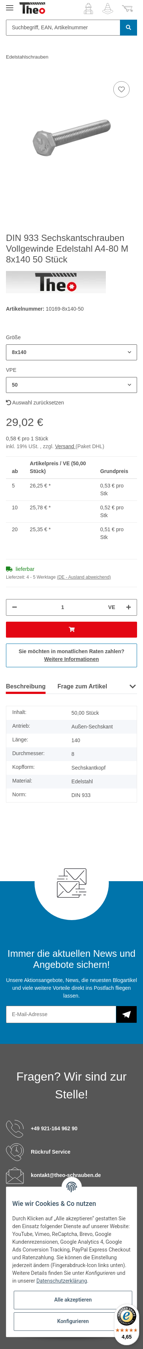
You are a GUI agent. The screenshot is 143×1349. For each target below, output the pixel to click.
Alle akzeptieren (73, 1300)
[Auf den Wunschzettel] (121, 89)
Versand (65, 446)
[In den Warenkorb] (71, 630)
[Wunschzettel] (107, 8)
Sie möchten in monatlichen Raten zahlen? (71, 655)
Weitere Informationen (71, 659)
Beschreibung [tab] (26, 686)
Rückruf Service (51, 1152)
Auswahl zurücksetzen (35, 403)
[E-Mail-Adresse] (61, 1014)
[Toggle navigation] (9, 4)
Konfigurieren (73, 1321)
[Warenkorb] (127, 8)
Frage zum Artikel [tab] (82, 686)
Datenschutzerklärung (61, 1281)
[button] (88, 8)
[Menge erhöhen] (128, 607)
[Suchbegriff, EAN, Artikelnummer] (63, 28)
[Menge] (62, 607)
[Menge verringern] (14, 607)
